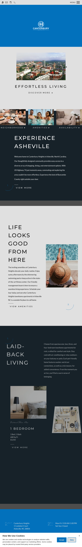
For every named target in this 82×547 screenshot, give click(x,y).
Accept (61, 540)
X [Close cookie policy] (79, 536)
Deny (72, 540)
